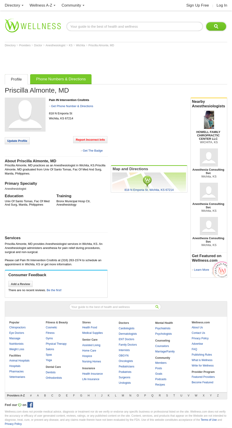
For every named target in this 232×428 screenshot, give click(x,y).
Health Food (89, 327)
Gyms (49, 338)
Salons (50, 349)
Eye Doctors (16, 333)
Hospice (87, 356)
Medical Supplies (92, 333)
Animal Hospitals (19, 360)
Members (161, 362)
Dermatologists (128, 333)
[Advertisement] (87, 59)
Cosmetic (51, 327)
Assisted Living (91, 345)
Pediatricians (126, 366)
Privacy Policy (200, 338)
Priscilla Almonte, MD (101, 45)
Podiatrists (125, 372)
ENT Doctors (126, 339)
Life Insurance (90, 379)
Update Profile (17, 141)
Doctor (38, 45)
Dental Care (53, 367)
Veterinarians (17, 377)
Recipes (160, 384)
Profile (16, 79)
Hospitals (14, 366)
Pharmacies (16, 371)
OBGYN (123, 355)
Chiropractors (17, 327)
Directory (12, 5)
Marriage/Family (165, 351)
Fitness (50, 333)
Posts (158, 368)
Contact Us (198, 333)
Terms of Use (209, 419)
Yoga (49, 360)
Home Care (89, 350)
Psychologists (163, 333)
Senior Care (89, 339)
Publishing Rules (202, 354)
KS (71, 45)
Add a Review (20, 284)
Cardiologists (126, 328)
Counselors (162, 346)
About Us (197, 327)
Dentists (51, 372)
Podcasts (160, 379)
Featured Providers (203, 377)
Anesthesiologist (56, 45)
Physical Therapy (56, 343)
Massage (14, 338)
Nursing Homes (91, 361)
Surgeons (124, 377)
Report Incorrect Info (90, 139)
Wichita (81, 45)
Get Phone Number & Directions (72, 106)
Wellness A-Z (41, 5)
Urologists (125, 382)
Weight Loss (16, 349)
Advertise (197, 343)
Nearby (209, 103)
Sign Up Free (197, 5)
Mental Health (164, 323)
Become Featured (202, 382)
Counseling (162, 340)
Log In (222, 5)
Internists (124, 350)
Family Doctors (128, 344)
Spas (49, 354)
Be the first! (54, 290)
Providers (25, 45)
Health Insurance (92, 373)
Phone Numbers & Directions (61, 79)
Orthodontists (54, 377)
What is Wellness (202, 360)
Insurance (88, 368)
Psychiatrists (162, 328)
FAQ (194, 349)
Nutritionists (16, 343)
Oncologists (126, 361)
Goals (158, 373)
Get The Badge (93, 150)
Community (71, 5)
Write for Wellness (203, 365)
